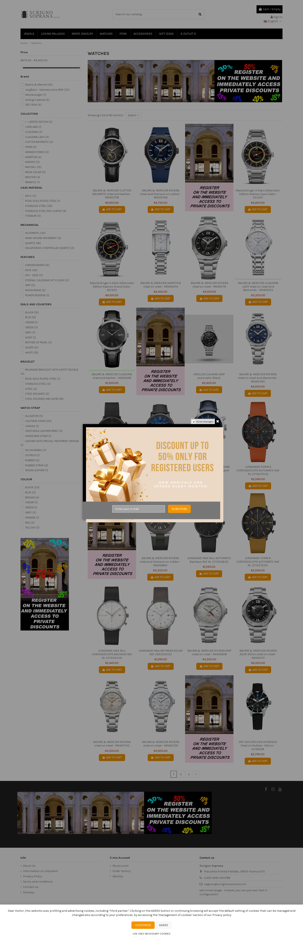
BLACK (32, 312)
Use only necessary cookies (152, 933)
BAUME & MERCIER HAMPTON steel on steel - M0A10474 (160, 284)
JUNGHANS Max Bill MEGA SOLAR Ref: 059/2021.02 (161, 652)
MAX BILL (33, 167)
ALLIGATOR (34, 416)
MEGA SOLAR (35, 172)
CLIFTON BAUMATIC (39, 141)
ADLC (30, 195)
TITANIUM (33, 215)
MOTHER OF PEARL (38, 342)
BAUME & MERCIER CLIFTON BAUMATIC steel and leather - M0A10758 (112, 194)
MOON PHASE (35, 290)
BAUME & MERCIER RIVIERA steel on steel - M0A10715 (209, 284)
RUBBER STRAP (36, 465)
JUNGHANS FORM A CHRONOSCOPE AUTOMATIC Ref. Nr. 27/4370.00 (258, 470)
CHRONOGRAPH (37, 265)
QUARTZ (33, 243)
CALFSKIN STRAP (38, 421)
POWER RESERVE (37, 295)
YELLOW (32, 527)
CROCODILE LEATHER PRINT (44, 431)
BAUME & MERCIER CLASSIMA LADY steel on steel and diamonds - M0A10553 (258, 286)
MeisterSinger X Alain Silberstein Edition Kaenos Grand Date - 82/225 (112, 286)
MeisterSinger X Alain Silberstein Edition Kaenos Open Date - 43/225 (258, 194)
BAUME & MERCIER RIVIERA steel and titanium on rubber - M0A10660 (160, 561)
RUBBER (32, 460)
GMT (30, 285)
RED (29, 522)
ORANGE (32, 517)
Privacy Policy (32, 876)
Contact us (30, 887)
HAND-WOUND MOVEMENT (43, 238)
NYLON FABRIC (35, 450)
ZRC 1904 (33, 104)
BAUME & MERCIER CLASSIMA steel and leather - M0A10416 (112, 376)
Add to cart (112, 209)
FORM (31, 147)
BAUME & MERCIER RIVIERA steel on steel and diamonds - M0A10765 (258, 378)
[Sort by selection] (133, 115)
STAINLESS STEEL (38, 205)
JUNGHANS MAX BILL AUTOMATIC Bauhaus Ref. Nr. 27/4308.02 (209, 560)
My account (120, 866)
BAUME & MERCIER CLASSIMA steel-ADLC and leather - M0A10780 (161, 470)
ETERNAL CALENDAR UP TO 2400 (47, 280)
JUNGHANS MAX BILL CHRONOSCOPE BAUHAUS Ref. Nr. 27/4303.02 (112, 654)
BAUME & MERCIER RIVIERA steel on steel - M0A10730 (112, 743)
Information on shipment (40, 871)
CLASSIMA (33, 132)
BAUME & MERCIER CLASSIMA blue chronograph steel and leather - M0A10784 (209, 470)
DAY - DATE (34, 275)
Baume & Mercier (39, 84)
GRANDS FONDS (37, 152)
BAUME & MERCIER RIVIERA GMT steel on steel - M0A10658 (209, 652)
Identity (117, 876)
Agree (163, 925)
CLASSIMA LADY (37, 137)
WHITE (31, 352)
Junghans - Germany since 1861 (47, 89)
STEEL (31, 388)
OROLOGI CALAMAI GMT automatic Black (209, 376)
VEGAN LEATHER (36, 470)
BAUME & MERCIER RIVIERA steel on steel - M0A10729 (160, 743)
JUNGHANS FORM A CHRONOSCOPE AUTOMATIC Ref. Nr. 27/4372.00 (257, 561)
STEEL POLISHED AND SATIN (44, 398)
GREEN (31, 327)
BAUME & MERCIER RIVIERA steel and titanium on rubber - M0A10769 (160, 194)
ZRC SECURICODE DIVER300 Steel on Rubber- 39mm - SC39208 (258, 745)
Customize (143, 925)
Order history (121, 871)
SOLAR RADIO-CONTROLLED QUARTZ (49, 248)
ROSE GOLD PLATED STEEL (42, 200)
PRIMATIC (32, 182)
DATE (31, 270)
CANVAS (32, 426)
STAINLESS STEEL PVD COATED (45, 211)
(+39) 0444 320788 (217, 878)
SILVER (31, 347)
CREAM (31, 322)
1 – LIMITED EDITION (38, 121)
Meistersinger (35, 94)
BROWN (32, 497)
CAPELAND (33, 126)
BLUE (30, 317)
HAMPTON (33, 157)
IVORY (30, 337)
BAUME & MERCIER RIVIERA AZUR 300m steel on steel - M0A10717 (258, 654)
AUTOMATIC (35, 233)
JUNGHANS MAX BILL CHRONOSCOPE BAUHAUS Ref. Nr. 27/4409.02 (112, 470)
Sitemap (28, 892)
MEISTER (32, 177)
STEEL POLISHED (37, 393)
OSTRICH (32, 455)
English (273, 21)
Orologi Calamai (37, 99)
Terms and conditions (38, 881)
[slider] (22, 67)
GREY (30, 332)
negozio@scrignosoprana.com (225, 884)
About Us (29, 866)
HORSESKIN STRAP (38, 436)
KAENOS (32, 162)
